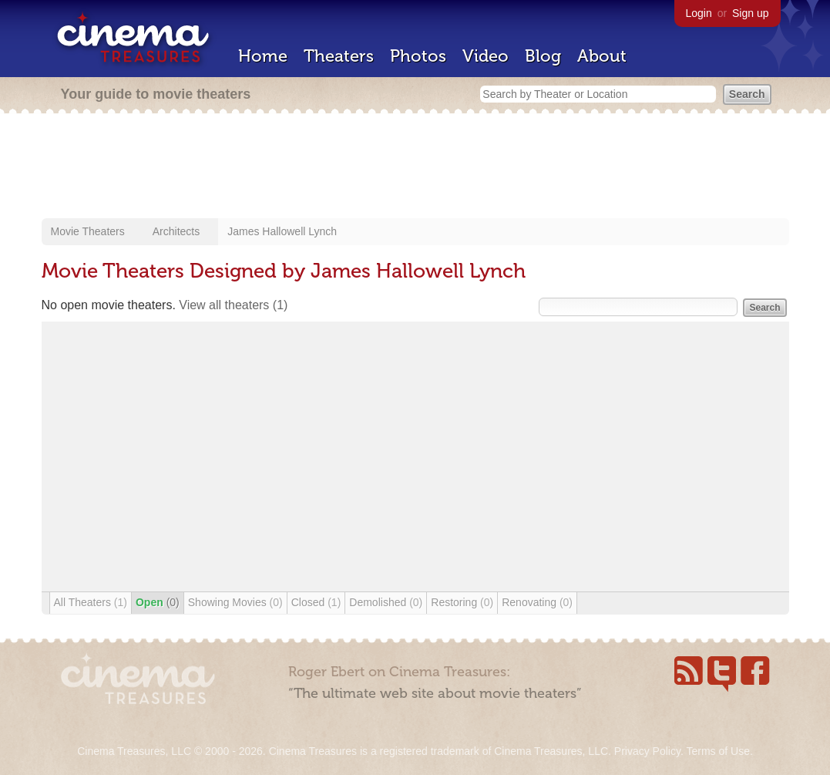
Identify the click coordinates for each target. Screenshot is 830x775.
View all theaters (233, 305)
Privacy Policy (647, 751)
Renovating (537, 602)
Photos (418, 55)
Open (158, 602)
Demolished (385, 602)
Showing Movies (235, 602)
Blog (543, 55)
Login (699, 13)
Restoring (462, 602)
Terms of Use (717, 751)
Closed (316, 602)
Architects (176, 231)
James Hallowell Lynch (282, 231)
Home (262, 55)
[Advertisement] (415, 167)
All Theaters (90, 602)
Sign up (750, 13)
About (602, 55)
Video (485, 55)
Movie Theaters (88, 231)
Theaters (339, 55)
